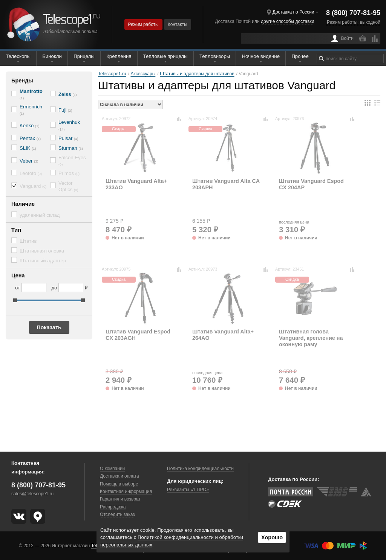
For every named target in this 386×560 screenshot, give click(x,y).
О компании (112, 468)
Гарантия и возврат (120, 499)
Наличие (23, 204)
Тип (16, 230)
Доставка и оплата (119, 476)
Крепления (118, 56)
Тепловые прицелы (165, 56)
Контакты (177, 24)
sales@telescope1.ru (32, 493)
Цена (18, 275)
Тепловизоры (214, 56)
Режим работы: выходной (353, 22)
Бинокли (52, 56)
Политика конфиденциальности (200, 468)
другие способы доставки (287, 21)
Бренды (22, 81)
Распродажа (113, 507)
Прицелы (84, 56)
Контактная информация (126, 491)
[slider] (15, 300)
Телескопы (18, 56)
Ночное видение (261, 56)
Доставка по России (293, 12)
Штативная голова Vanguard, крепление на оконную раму (311, 338)
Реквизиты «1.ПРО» (188, 489)
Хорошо (272, 537)
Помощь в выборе (119, 484)
